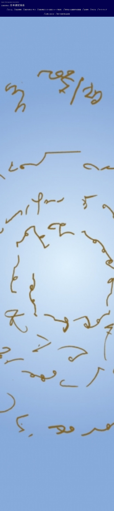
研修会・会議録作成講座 (73, 10)
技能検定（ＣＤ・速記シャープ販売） (50, 10)
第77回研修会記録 (63, 14)
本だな (93, 10)
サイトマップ (103, 10)
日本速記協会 (13, 5)
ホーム (10, 10)
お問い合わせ (49, 14)
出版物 (86, 10)
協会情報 (18, 10)
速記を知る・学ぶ (30, 10)
